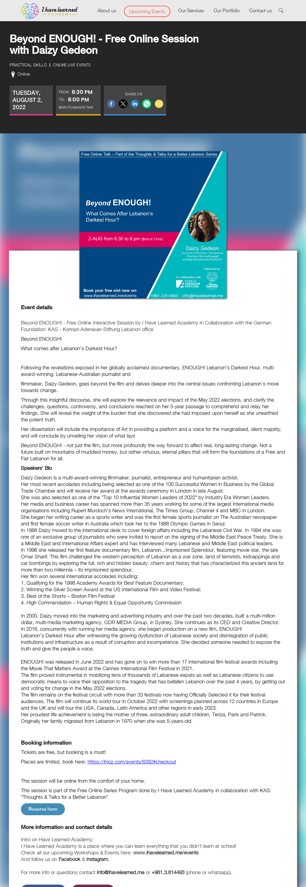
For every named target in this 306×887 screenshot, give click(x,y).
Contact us (260, 10)
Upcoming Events (147, 11)
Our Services (191, 10)
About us (106, 10)
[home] (49, 11)
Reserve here (42, 809)
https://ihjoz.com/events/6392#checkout (132, 762)
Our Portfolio (227, 10)
